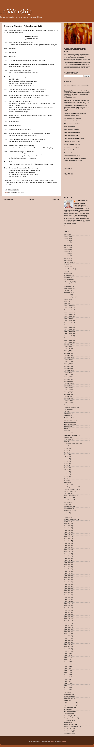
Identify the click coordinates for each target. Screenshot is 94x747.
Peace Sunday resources (70, 515)
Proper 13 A (67, 543)
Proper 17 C (67, 573)
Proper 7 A (66, 672)
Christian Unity (68, 288)
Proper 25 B (67, 623)
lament (65, 441)
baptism (66, 271)
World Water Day (68, 731)
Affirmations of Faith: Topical (71, 147)
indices (66, 430)
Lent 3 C (66, 465)
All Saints (66, 264)
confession (67, 294)
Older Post (55, 200)
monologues (67, 493)
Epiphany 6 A (67, 379)
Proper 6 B (67, 668)
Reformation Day (68, 698)
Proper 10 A (67, 523)
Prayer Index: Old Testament (71, 129)
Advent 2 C (67, 247)
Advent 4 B (67, 258)
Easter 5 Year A (68, 325)
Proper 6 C (67, 670)
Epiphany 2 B (67, 355)
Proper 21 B (67, 597)
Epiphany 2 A (67, 353)
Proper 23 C (67, 612)
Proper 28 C (67, 644)
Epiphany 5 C (67, 376)
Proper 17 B (67, 571)
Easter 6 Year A (68, 331)
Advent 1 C (67, 241)
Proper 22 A (67, 601)
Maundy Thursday (68, 491)
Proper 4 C (67, 657)
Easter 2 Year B (68, 307)
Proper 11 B (67, 532)
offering (66, 504)
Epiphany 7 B (67, 387)
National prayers (68, 497)
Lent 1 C (66, 452)
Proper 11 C (67, 534)
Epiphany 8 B (67, 392)
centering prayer (68, 286)
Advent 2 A (67, 243)
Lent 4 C (66, 472)
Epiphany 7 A (67, 385)
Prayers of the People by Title (72, 141)
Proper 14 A (67, 549)
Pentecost (66, 517)
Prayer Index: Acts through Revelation (74, 138)
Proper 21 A (67, 595)
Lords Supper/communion (71, 487)
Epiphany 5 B (67, 374)
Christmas (66, 290)
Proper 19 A (67, 582)
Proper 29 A (67, 646)
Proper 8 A (66, 679)
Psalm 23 (66, 692)
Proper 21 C (67, 599)
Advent (66, 234)
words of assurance (69, 724)
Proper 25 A (67, 620)
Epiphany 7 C (67, 389)
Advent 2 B (67, 245)
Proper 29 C (67, 651)
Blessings (66, 277)
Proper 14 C (67, 554)
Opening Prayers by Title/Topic (72, 144)
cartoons (66, 284)
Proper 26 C (67, 631)
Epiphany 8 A (67, 394)
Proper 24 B (67, 616)
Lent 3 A (66, 461)
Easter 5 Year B (68, 327)
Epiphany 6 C (67, 383)
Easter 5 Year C (68, 329)
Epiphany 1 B (67, 348)
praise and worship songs (70, 519)
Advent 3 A (67, 249)
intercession (67, 433)
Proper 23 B (67, 610)
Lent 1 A (66, 448)
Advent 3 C (67, 253)
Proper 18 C (67, 579)
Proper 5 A (66, 659)
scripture (66, 700)
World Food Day (68, 728)
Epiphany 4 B (67, 368)
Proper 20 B (67, 590)
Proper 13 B (11, 192)
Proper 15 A (67, 556)
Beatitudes (66, 273)
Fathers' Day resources (70, 407)
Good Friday (67, 417)
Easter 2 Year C (68, 310)
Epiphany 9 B (67, 400)
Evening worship (68, 405)
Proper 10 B (67, 525)
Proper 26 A (67, 627)
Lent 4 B (66, 469)
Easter (65, 303)
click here (79, 160)
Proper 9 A (66, 685)
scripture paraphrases (69, 703)
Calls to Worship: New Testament (73, 121)
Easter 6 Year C (68, 335)
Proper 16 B (67, 564)
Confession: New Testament (71, 150)
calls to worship (68, 282)
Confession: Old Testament (71, 152)
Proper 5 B (67, 662)
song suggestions (68, 707)
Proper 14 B (67, 551)
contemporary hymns (69, 297)
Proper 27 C (67, 638)
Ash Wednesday (68, 269)
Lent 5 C (66, 478)
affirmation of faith (68, 262)
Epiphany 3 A (67, 359)
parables (66, 513)
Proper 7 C (67, 677)
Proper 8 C (67, 683)
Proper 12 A (67, 536)
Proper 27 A (67, 633)
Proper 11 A (67, 530)
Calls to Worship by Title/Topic (72, 123)
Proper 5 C (67, 664)
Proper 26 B (67, 629)
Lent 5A (66, 480)
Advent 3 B (67, 251)
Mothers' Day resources (70, 495)
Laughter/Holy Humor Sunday (72, 443)
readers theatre (19, 192)
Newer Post (8, 200)
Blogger (64, 741)
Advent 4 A (67, 256)
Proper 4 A (66, 653)
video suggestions (68, 722)
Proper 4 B (67, 655)
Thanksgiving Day (68, 716)
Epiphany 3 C (67, 364)
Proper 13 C (67, 547)
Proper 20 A (67, 588)
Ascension (66, 266)
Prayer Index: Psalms (69, 126)
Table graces (67, 709)
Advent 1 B (67, 238)
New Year (66, 502)
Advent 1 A (67, 236)
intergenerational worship (70, 435)
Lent (65, 446)
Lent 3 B (66, 463)
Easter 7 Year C (68, 342)
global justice (67, 413)
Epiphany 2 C (67, 357)
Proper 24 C (67, 618)
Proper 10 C (67, 528)
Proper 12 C (67, 541)
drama (65, 301)
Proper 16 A (67, 562)
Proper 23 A (67, 607)
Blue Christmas (68, 279)
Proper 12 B (67, 538)
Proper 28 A (67, 640)
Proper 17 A (67, 569)
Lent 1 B (66, 450)
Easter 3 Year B (68, 314)
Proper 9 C (67, 690)
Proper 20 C (67, 592)
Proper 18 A (67, 575)
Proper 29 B (67, 649)
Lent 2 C (66, 459)
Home (31, 200)
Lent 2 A (66, 454)
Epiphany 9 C (67, 402)
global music (67, 415)
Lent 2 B (66, 456)
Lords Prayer (67, 484)
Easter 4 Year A (68, 318)
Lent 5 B (66, 476)
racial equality (67, 694)
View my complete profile (70, 226)
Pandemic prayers (69, 510)
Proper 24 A (67, 614)
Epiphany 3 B (67, 361)
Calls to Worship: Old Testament (72, 118)
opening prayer (68, 506)
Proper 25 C (67, 625)
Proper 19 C (67, 586)
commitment (67, 292)
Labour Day (67, 439)
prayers (66, 521)
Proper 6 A (66, 666)
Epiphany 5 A (67, 372)
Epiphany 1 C (67, 351)
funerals (66, 411)
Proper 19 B (67, 584)
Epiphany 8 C (67, 396)
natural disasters (68, 500)
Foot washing (67, 409)
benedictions (67, 275)
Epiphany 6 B (67, 381)
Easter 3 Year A (68, 312)
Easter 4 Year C (68, 323)
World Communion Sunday (71, 726)
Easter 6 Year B (68, 333)
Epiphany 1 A (67, 346)
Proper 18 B (67, 577)
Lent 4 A (66, 467)
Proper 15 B (67, 558)
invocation (66, 437)
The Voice (16, 180)
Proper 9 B (67, 687)
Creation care (67, 299)
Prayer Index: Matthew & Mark (72, 132)
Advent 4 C (67, 260)
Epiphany (66, 344)
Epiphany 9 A (67, 398)
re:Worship (16, 11)
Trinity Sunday (68, 720)
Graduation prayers (69, 420)
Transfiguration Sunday (70, 718)
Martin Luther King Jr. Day (71, 489)
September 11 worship (70, 705)
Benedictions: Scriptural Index (72, 155)
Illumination (67, 426)
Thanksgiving (67, 713)
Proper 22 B (67, 603)
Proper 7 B (67, 675)
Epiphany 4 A (67, 366)
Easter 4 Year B (68, 320)
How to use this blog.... (83, 85)
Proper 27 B (67, 636)
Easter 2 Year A (68, 305)
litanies (66, 482)
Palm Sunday (67, 508)
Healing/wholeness (69, 424)
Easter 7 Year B (68, 340)
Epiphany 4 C (67, 370)
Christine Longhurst (81, 200)
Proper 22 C (67, 605)
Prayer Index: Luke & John (71, 135)
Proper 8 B (67, 681)
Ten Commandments (69, 711)
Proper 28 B (67, 642)
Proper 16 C (67, 566)
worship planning (68, 733)
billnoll (52, 741)
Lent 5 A (66, 474)
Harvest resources (69, 422)
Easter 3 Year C (68, 316)
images (66, 428)
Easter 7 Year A (68, 338)
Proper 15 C (67, 560)
